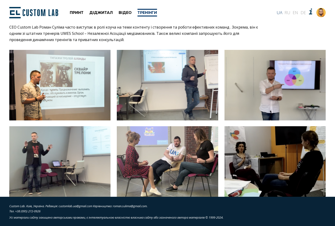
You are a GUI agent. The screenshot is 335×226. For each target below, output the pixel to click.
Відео (125, 12)
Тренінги (147, 12)
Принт (77, 12)
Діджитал (101, 12)
